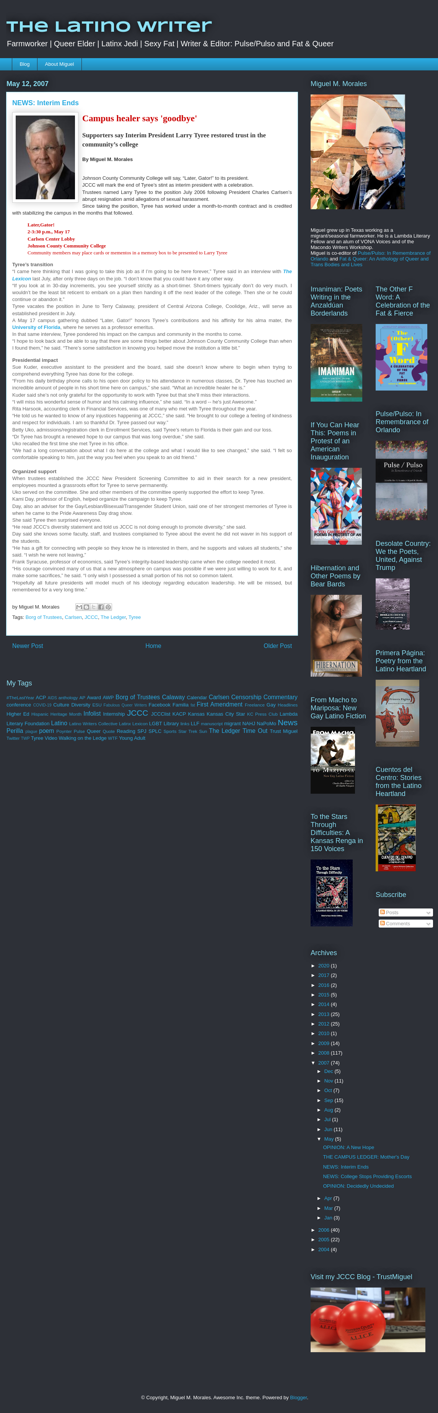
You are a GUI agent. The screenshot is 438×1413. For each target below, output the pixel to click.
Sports (170, 731)
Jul (328, 1119)
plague (31, 731)
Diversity (80, 705)
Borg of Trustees (44, 617)
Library (171, 723)
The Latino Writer (109, 27)
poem (46, 731)
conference (19, 705)
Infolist (92, 713)
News (288, 722)
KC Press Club (262, 713)
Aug (329, 1110)
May (329, 1139)
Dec (329, 1071)
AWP (108, 697)
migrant (232, 723)
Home (153, 646)
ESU (97, 704)
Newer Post (27, 646)
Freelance (255, 704)
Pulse (79, 731)
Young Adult (132, 738)
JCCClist (161, 714)
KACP (179, 714)
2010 (324, 1033)
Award (94, 697)
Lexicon (140, 723)
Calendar (197, 697)
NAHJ (248, 723)
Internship (114, 714)
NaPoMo (266, 723)
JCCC (91, 617)
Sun (203, 731)
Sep (329, 1100)
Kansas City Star (226, 714)
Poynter (64, 731)
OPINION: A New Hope (348, 1147)
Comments (395, 923)
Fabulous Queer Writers (125, 705)
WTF (112, 738)
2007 (324, 1063)
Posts (389, 912)
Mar (329, 1208)
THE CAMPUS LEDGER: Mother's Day (366, 1157)
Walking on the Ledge (82, 738)
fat (193, 705)
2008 (324, 1053)
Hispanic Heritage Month (56, 713)
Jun (329, 1129)
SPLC (154, 731)
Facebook (160, 705)
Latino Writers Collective (93, 723)
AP (83, 697)
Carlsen (73, 617)
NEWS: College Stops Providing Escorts (367, 1176)
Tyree (135, 617)
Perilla (15, 731)
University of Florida (36, 327)
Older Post (278, 646)
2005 (324, 1239)
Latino (59, 723)
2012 (324, 1024)
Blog (25, 64)
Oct (329, 1090)
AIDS (52, 698)
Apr (329, 1198)
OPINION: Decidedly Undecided (358, 1186)
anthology (68, 697)
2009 (324, 1043)
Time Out (255, 731)
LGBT (155, 723)
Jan (329, 1218)
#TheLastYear (20, 697)
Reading (126, 731)
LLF (195, 723)
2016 (324, 985)
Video (51, 738)
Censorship (246, 697)
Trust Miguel (284, 731)
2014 (324, 1004)
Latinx (125, 723)
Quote (109, 731)
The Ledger (113, 617)
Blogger (298, 1397)
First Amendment (220, 704)
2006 (324, 1230)
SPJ (142, 731)
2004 (324, 1249)
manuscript (212, 723)
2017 (324, 975)
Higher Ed (18, 714)
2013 (324, 1014)
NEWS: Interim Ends (345, 1167)
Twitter (13, 738)
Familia (181, 705)
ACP (41, 697)
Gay (271, 705)
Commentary (281, 697)
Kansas (196, 714)
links (185, 723)
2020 (324, 966)
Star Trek (187, 731)
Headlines (288, 704)
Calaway (173, 697)
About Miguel (59, 64)
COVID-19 (42, 705)
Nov (329, 1081)
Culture (61, 705)
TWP (25, 738)
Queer (94, 731)
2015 (324, 995)
